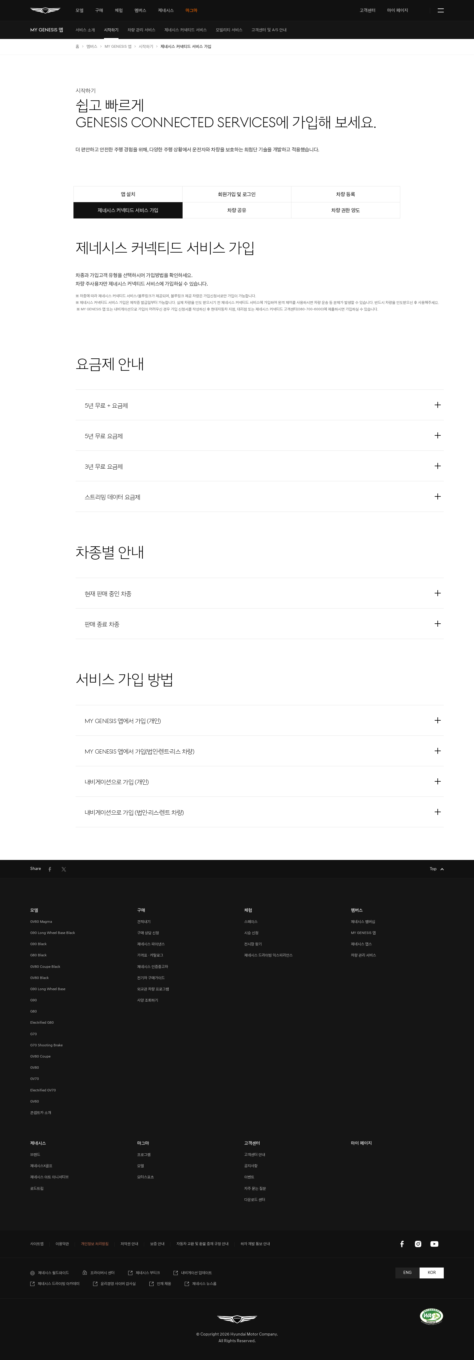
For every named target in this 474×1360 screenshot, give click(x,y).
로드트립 (37, 1188)
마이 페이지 (397, 10)
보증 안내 (157, 1244)
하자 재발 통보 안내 (255, 1244)
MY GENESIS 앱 (118, 46)
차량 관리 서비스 (363, 955)
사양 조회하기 (147, 1000)
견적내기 (144, 921)
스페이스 (251, 921)
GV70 (34, 1079)
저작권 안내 (129, 1244)
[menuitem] (85, 30)
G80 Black (38, 955)
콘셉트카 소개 (40, 1112)
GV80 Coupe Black (45, 966)
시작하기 (146, 46)
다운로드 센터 (254, 1199)
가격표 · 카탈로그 (150, 955)
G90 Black (38, 944)
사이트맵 (37, 1244)
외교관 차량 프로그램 (153, 989)
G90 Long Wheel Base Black (52, 933)
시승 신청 (251, 933)
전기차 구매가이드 (151, 978)
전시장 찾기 (253, 944)
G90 (33, 1000)
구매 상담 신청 (148, 933)
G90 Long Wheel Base (47, 989)
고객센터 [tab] (367, 10)
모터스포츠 (145, 1177)
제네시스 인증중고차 (152, 966)
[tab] (79, 10)
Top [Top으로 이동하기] (433, 869)
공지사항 (251, 1166)
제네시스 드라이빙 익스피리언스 (268, 955)
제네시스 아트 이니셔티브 (49, 1177)
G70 (33, 1034)
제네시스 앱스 (361, 944)
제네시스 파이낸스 (151, 944)
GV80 (34, 1067)
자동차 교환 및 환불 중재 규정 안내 (203, 1244)
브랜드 (35, 1154)
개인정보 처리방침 (95, 1244)
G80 (33, 1011)
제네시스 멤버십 (363, 921)
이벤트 (249, 1177)
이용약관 (62, 1244)
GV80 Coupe (40, 1056)
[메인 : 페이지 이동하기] (45, 10)
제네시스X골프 (41, 1166)
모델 (140, 1166)
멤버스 (91, 46)
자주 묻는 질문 (255, 1188)
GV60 (34, 1101)
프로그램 (144, 1154)
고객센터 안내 (254, 1154)
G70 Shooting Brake (46, 1045)
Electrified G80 (42, 1022)
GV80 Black (39, 978)
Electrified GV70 (43, 1090)
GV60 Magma (41, 921)
